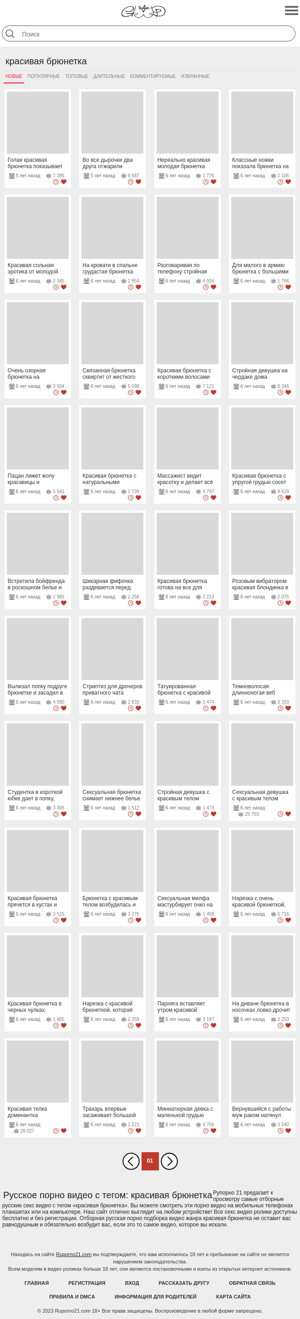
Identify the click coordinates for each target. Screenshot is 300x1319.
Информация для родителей (156, 1296)
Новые (13, 76)
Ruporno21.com (74, 1254)
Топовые (76, 76)
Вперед (169, 1161)
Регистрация (86, 1283)
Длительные (109, 76)
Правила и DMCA (72, 1296)
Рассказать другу (184, 1283)
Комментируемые (153, 76)
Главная (37, 1283)
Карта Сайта (233, 1296)
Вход (132, 1283)
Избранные (195, 76)
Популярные (44, 76)
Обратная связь (252, 1283)
